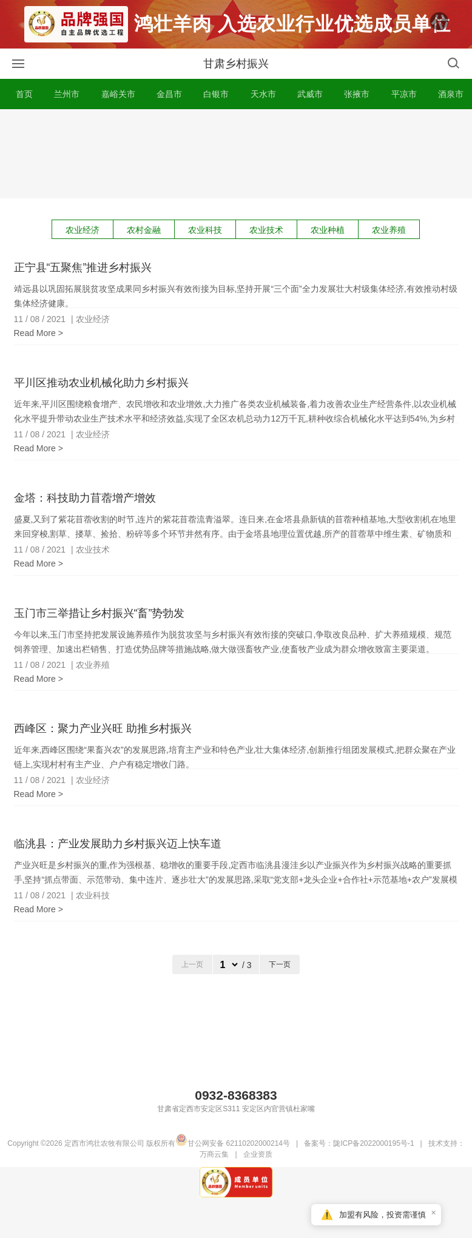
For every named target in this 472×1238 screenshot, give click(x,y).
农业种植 (328, 232)
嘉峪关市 (118, 96)
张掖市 (356, 96)
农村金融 (144, 232)
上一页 (192, 966)
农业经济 (82, 232)
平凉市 (404, 96)
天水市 (263, 96)
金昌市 (169, 96)
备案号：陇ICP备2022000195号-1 (359, 1145)
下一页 (280, 966)
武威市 (310, 96)
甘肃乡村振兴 (236, 65)
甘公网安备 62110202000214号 (232, 1145)
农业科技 (205, 232)
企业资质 (257, 1156)
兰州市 (66, 96)
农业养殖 (389, 232)
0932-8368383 (236, 1097)
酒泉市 (451, 96)
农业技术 (266, 232)
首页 (24, 96)
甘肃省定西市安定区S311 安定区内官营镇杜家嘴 (235, 1110)
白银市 (216, 96)
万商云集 (214, 1156)
